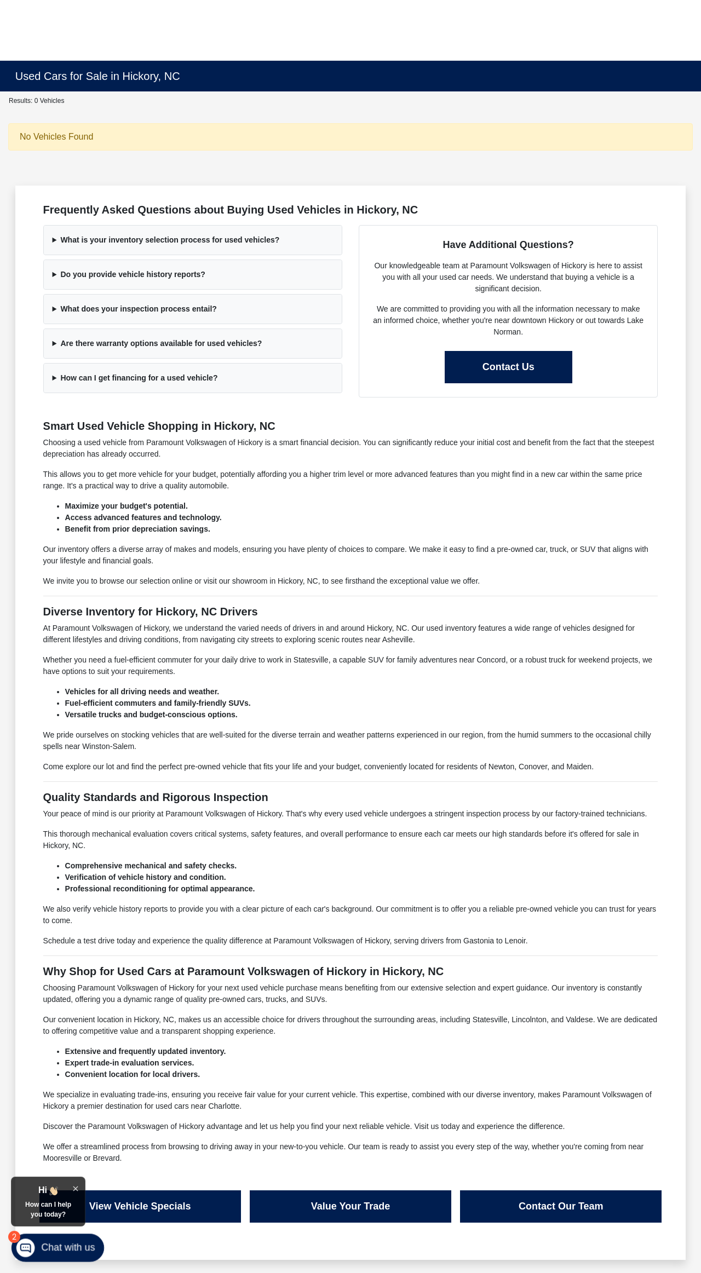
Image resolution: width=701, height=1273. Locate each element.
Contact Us (508, 366)
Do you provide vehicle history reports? (132, 274)
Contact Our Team (561, 1206)
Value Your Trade (350, 1206)
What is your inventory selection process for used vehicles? (169, 239)
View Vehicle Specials (140, 1206)
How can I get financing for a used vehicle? (138, 377)
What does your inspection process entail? (138, 308)
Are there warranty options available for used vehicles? (161, 343)
